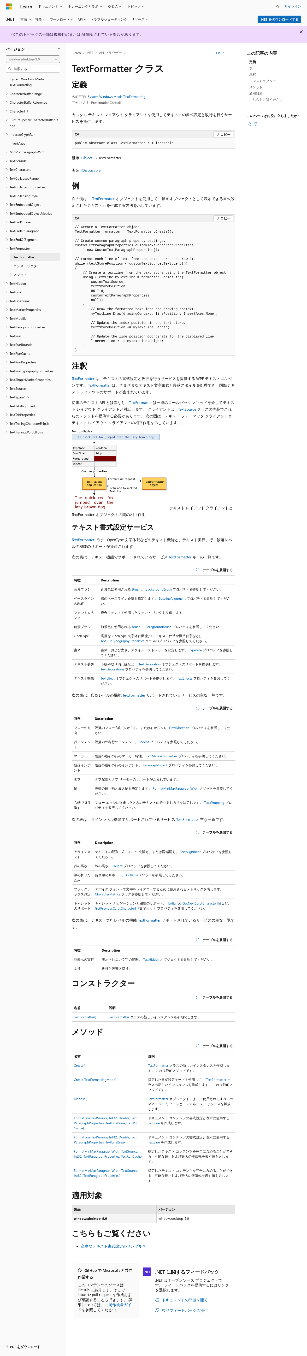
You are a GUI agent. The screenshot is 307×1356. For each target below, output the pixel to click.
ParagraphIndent (155, 765)
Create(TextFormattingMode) (95, 1079)
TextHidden (151, 959)
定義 (252, 61)
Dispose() (80, 1098)
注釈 (252, 74)
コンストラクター (262, 80)
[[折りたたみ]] (59, 49)
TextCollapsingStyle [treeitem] (24, 196)
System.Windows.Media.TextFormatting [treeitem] (27, 82)
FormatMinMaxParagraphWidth (176, 788)
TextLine (173, 903)
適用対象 (256, 93)
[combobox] (33, 59)
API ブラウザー (110, 52)
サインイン (292, 6)
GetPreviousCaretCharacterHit (117, 908)
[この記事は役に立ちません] (255, 124)
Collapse (132, 875)
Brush (136, 589)
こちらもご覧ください (266, 99)
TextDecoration (150, 664)
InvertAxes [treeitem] (17, 143)
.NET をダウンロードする (279, 19)
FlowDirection (179, 727)
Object (86, 157)
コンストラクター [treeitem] (26, 266)
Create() (79, 1065)
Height (118, 866)
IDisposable (90, 170)
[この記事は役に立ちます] (250, 124)
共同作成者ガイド (104, 1307)
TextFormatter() (85, 1017)
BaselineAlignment (172, 598)
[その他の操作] (231, 53)
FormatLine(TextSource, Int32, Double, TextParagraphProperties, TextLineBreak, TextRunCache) (106, 1123)
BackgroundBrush (159, 589)
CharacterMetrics (107, 894)
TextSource (187, 409)
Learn (77, 52)
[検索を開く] (278, 6)
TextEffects (184, 678)
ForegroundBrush (158, 626)
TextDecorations (112, 669)
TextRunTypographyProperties (122, 641)
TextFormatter (103, 198)
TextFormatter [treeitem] (23, 257)
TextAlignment (190, 851)
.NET (90, 52)
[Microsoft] (9, 6)
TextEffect (108, 678)
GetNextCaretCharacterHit (202, 903)
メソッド (256, 87)
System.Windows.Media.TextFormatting (116, 96)
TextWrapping (214, 802)
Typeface (195, 650)
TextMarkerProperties (161, 756)
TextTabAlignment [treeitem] (22, 406)
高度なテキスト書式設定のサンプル (111, 1246)
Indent (144, 742)
